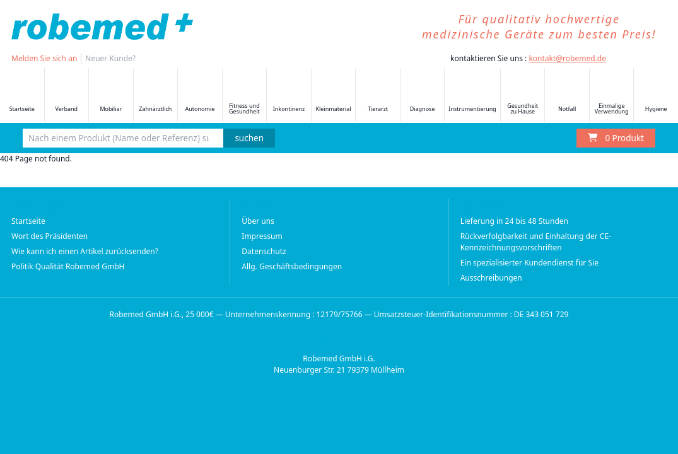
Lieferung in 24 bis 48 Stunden (514, 221)
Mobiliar (111, 96)
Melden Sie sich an (44, 58)
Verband (66, 96)
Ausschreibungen (491, 277)
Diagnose (422, 96)
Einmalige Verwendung (612, 95)
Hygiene (656, 96)
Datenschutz (264, 251)
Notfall (567, 96)
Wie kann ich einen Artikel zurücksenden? (84, 251)
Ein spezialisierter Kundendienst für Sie (529, 262)
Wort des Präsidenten (49, 236)
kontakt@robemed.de (567, 58)
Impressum (262, 236)
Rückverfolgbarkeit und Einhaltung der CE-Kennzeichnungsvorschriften (535, 242)
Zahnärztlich (155, 96)
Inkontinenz (289, 96)
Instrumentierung (472, 96)
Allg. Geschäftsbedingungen (292, 266)
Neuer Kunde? (110, 58)
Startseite (22, 96)
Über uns (258, 221)
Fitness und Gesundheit (244, 95)
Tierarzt (377, 96)
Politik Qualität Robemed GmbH (68, 266)
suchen (249, 138)
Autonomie (199, 96)
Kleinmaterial (333, 96)
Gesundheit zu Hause (522, 95)
